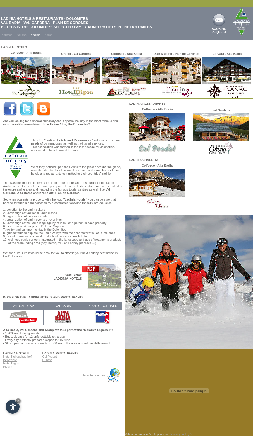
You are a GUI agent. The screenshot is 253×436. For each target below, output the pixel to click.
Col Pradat (49, 356)
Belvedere (10, 360)
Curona (47, 360)
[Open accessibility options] (13, 407)
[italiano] (21, 34)
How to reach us (94, 375)
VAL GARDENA (23, 306)
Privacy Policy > (181, 434)
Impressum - (162, 434)
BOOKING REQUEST (218, 30)
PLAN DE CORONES (102, 306)
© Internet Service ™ (138, 434)
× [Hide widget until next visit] (18, 401)
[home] (48, 34)
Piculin (7, 366)
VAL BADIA (63, 306)
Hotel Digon (11, 363)
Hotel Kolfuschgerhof (17, 356)
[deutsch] (6, 34)
